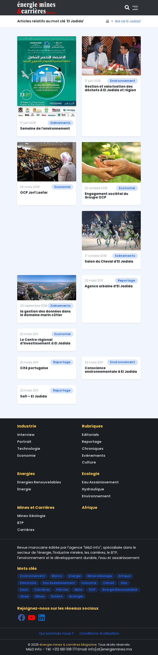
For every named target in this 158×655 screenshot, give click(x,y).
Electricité (28, 583)
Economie (62, 187)
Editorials (90, 434)
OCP (92, 590)
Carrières (25, 529)
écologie (76, 596)
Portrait (24, 441)
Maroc (57, 576)
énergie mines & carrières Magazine (68, 644)
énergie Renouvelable (119, 590)
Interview (25, 434)
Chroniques (92, 448)
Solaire (56, 596)
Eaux (24, 590)
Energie (24, 489)
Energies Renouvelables (39, 482)
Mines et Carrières (36, 507)
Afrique (89, 507)
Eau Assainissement (100, 482)
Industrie (26, 426)
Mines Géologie (31, 515)
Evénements (60, 123)
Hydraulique (93, 489)
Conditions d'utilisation (99, 633)
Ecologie (90, 473)
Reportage (126, 280)
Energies (26, 473)
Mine (78, 590)
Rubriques (92, 426)
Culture (89, 462)
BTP (20, 522)
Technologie (28, 448)
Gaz (124, 583)
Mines (39, 596)
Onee (24, 596)
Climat (108, 583)
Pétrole (62, 590)
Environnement (122, 81)
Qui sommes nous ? (56, 633)
